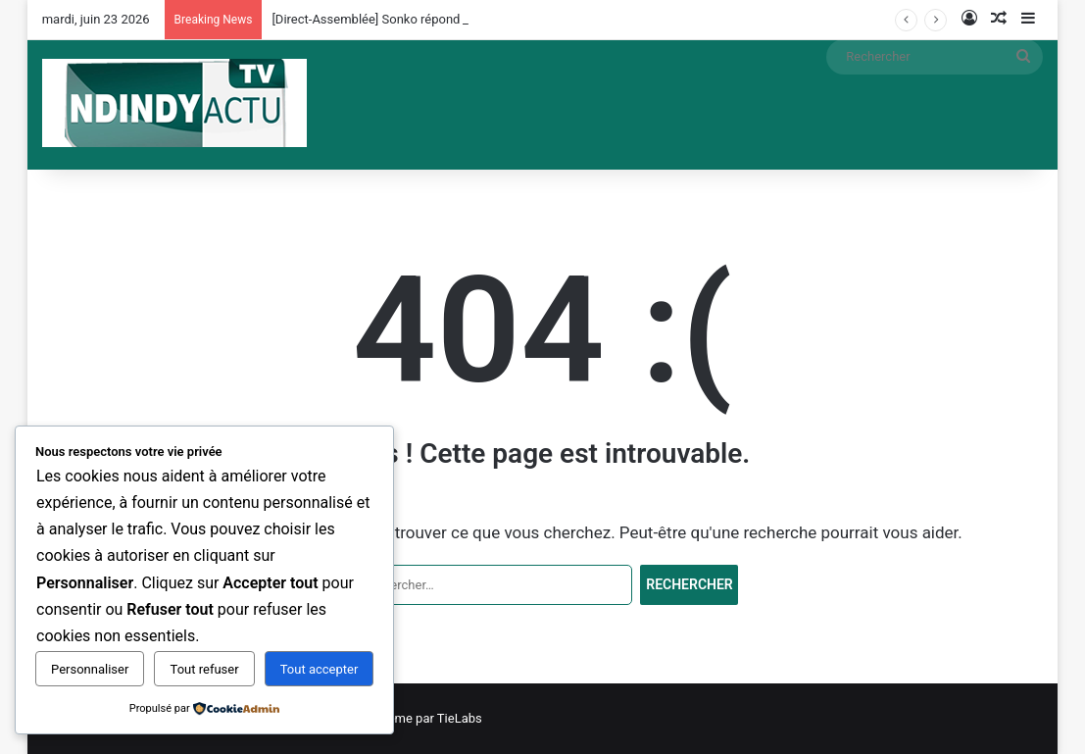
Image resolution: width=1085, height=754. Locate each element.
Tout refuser (205, 669)
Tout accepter (319, 669)
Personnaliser (89, 669)
